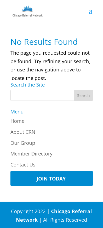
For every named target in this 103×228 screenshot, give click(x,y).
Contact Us (22, 164)
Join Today (51, 178)
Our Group (22, 143)
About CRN (22, 132)
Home (17, 121)
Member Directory (31, 153)
